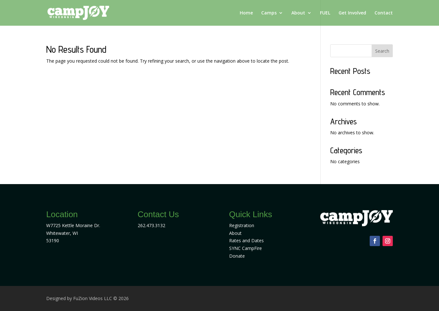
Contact (383, 13)
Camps (269, 13)
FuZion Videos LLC (93, 298)
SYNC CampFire (245, 248)
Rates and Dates (246, 240)
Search (382, 51)
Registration (241, 225)
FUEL (325, 13)
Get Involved (352, 13)
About (298, 13)
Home (246, 13)
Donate (237, 256)
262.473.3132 (151, 225)
